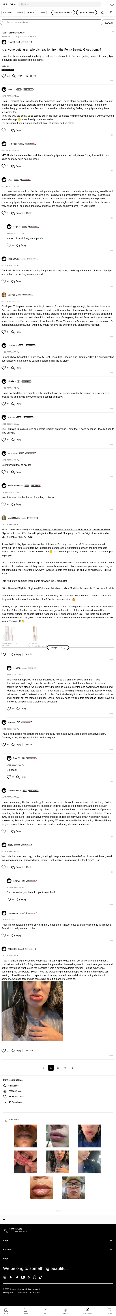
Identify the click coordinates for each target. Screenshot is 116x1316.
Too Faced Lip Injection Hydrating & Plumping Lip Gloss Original (58, 533)
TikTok (41, 1277)
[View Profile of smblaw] (15, 417)
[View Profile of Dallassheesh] (17, 790)
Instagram (5, 1277)
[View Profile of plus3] (14, 845)
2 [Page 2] (58, 1068)
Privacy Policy (9, 1292)
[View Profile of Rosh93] (14, 42)
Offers (45, 1313)
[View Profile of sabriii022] (16, 949)
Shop (26, 1313)
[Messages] (111, 12)
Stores (109, 1313)
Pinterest (29, 1277)
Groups (31, 12)
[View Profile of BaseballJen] (17, 517)
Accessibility (34, 1292)
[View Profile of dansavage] (16, 913)
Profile (20, 12)
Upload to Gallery (86, 12)
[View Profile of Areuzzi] (15, 89)
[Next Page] (72, 1068)
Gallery (42, 12)
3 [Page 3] (65, 1068)
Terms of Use (22, 1292)
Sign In (65, 1311)
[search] (59, 4)
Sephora (9, 4)
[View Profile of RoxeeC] (14, 722)
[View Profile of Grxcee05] (16, 345)
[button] (4, 76)
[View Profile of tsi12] (13, 179)
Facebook (11, 1277)
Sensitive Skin (7, 70)
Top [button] (4, 1219)
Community (87, 1313)
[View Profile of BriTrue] (14, 295)
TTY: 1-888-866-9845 (18, 1232)
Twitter (17, 1277)
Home (6, 1313)
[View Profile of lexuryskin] (16, 453)
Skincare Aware (17, 32)
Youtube (23, 1277)
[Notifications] (102, 12)
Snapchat (35, 1277)
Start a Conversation (63, 12)
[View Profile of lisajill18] (20, 226)
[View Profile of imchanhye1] (17, 258)
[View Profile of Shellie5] (14, 381)
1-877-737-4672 (15, 1229)
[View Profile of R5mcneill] (16, 143)
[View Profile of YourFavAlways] (18, 485)
